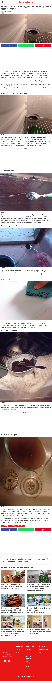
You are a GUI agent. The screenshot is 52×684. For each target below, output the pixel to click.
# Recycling (11, 525)
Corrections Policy (31, 654)
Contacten (18, 652)
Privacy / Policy (43, 649)
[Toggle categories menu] (2, 2)
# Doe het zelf (20, 525)
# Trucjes (4, 525)
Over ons (18, 649)
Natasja (9, 11)
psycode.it (18, 655)
